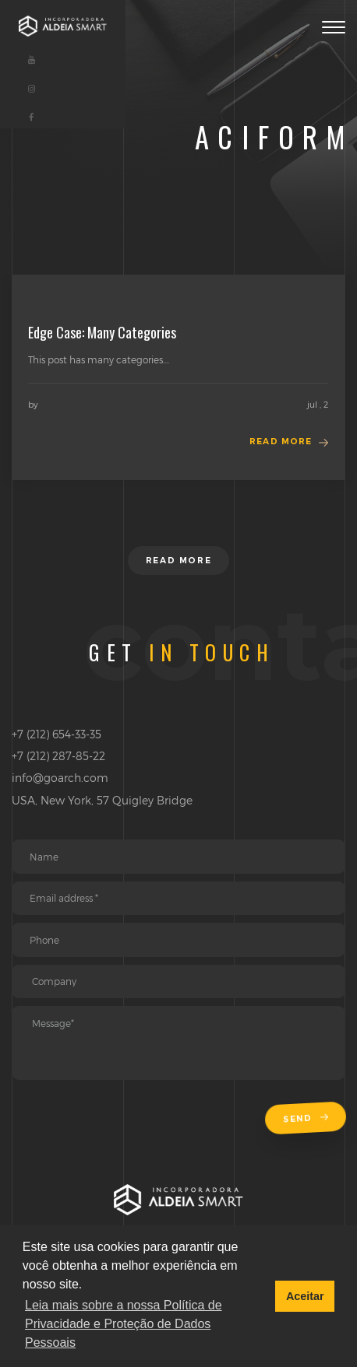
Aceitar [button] (305, 1296)
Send (307, 1119)
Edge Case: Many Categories (102, 332)
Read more (280, 441)
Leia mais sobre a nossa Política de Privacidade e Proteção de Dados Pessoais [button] (123, 1324)
